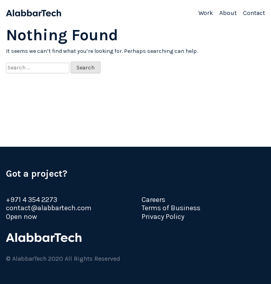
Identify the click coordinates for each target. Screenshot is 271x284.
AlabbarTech (33, 13)
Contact (254, 13)
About (228, 13)
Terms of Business (171, 208)
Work (205, 13)
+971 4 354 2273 (31, 199)
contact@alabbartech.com (49, 208)
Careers (153, 199)
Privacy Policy (163, 216)
